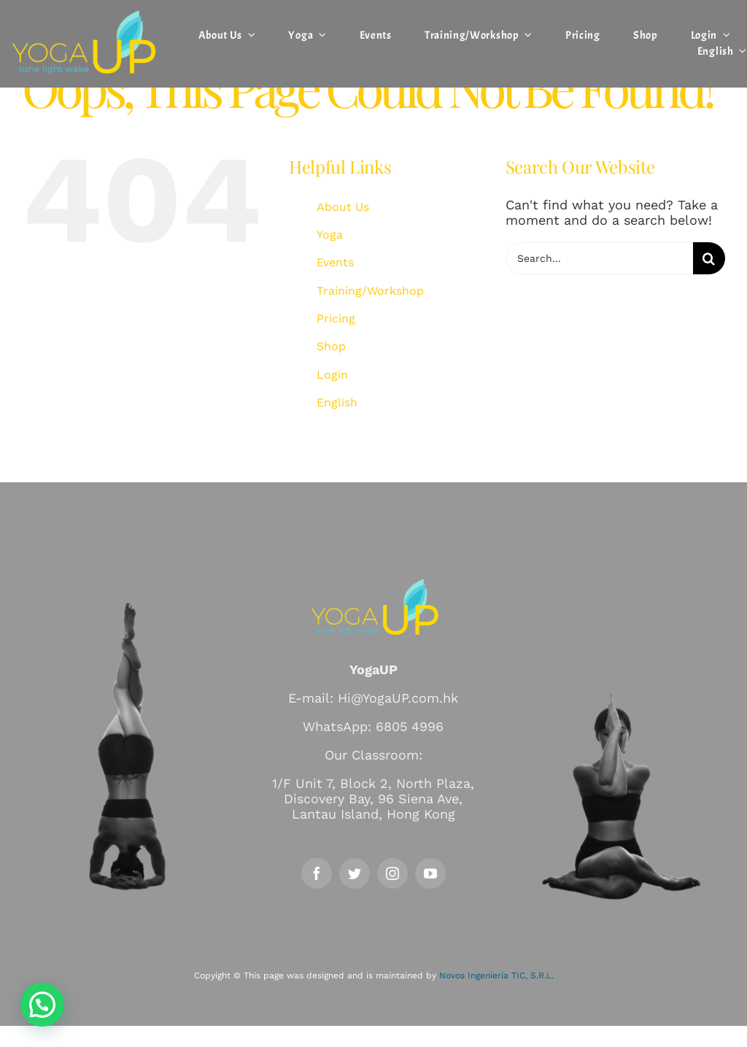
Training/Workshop (370, 291)
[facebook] (316, 873)
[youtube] (430, 873)
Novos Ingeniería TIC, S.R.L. (496, 975)
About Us (343, 207)
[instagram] (392, 873)
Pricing (336, 318)
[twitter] (354, 873)
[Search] (709, 258)
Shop (331, 346)
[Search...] (599, 258)
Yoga (330, 235)
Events (335, 262)
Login (332, 375)
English (337, 402)
